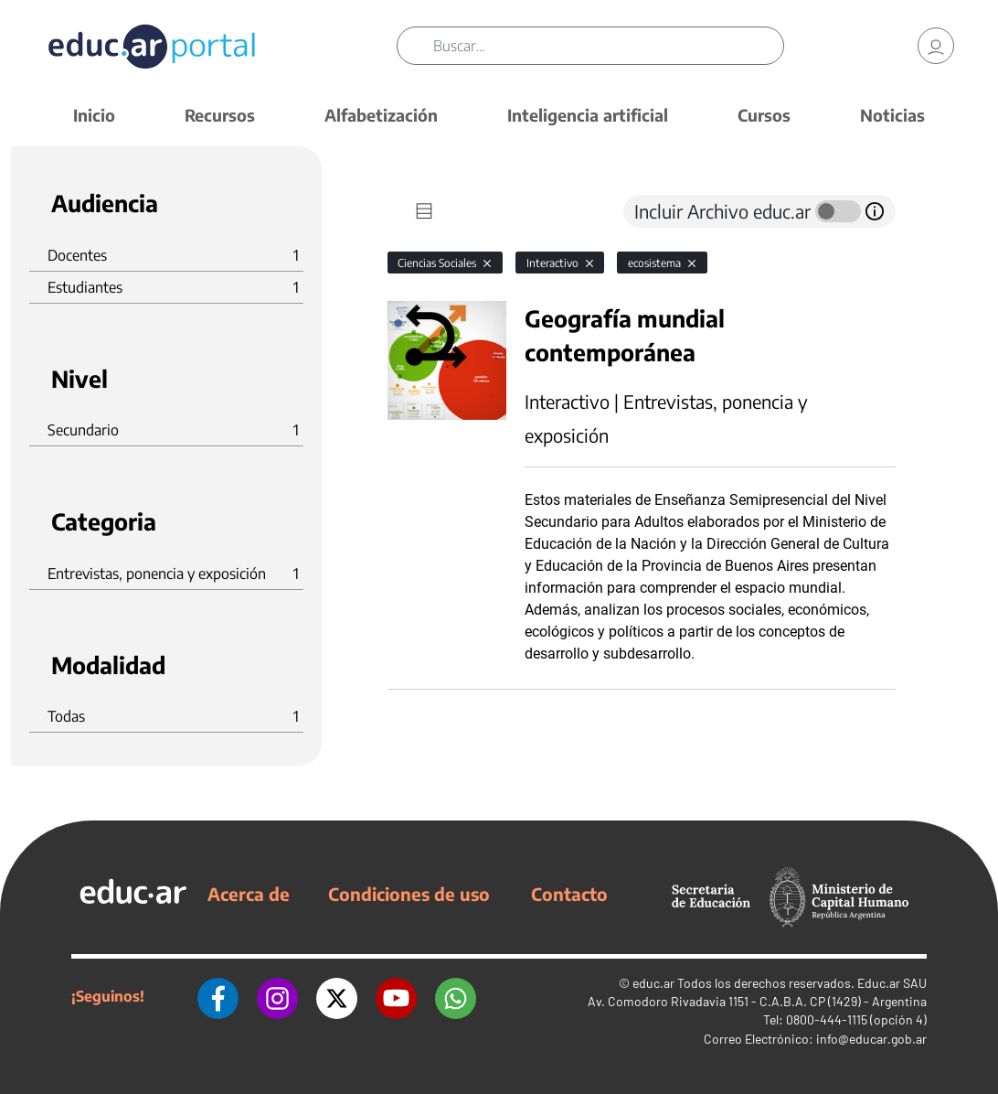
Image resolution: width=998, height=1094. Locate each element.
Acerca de (248, 894)
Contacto (569, 894)
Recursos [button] (220, 114)
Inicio (94, 114)
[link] (936, 45)
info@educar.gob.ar (871, 1038)
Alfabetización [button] (381, 114)
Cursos (764, 114)
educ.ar (653, 983)
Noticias (892, 114)
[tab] (424, 211)
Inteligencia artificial (587, 114)
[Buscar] (607, 45)
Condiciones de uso (409, 894)
